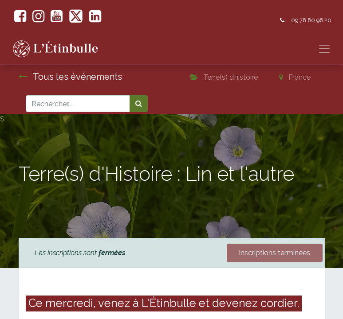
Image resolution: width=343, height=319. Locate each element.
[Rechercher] (139, 103)
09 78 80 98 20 (311, 20)
